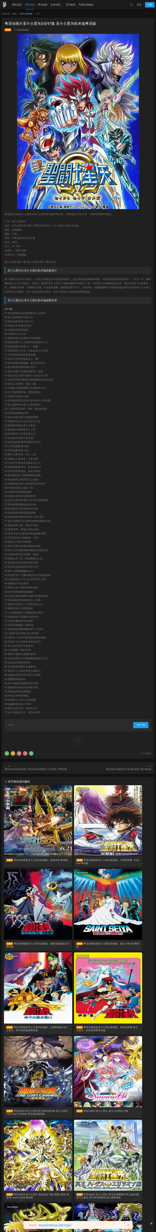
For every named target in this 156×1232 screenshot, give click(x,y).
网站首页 (17, 4)
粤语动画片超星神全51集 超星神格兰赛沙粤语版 (128, 769)
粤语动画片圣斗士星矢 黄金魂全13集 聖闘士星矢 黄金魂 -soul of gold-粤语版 (128, 1031)
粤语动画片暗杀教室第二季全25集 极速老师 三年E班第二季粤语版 (36, 769)
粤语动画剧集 (23, 30)
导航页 (71, 4)
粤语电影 (43, 4)
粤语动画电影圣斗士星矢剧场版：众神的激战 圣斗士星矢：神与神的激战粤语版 (78, 946)
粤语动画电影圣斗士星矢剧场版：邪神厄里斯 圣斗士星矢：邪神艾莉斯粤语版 (128, 946)
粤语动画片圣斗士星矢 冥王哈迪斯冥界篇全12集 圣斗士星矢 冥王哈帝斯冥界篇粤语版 (78, 1116)
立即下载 (140, 725)
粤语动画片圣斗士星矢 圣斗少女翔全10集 (78, 1031)
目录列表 (55, 4)
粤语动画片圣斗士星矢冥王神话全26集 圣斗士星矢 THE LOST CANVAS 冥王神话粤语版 (28, 1031)
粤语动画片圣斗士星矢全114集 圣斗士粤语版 (27, 1201)
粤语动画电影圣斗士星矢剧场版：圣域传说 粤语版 (26, 862)
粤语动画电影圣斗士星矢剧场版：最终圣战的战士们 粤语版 (126, 862)
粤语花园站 (86, 4)
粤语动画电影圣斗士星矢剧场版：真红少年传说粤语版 (26, 946)
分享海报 (145, 753)
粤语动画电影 (13, 789)
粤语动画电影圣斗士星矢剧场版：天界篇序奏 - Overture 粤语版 (76, 862)
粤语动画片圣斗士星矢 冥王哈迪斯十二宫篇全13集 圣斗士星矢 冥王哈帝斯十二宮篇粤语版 (128, 1116)
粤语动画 (30, 4)
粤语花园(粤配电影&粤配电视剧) (55, 1225)
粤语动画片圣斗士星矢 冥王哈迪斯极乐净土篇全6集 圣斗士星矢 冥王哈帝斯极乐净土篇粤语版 (28, 1116)
